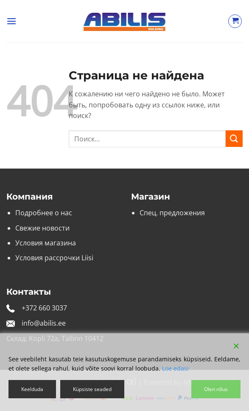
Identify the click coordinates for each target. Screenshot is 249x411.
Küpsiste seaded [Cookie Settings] (92, 389)
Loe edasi (175, 368)
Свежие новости (42, 228)
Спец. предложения (172, 212)
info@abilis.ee (44, 323)
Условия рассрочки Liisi (54, 257)
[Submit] (234, 138)
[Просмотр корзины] (235, 21)
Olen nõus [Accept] (216, 389)
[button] (11, 21)
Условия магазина (45, 243)
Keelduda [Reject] (32, 389)
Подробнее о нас (43, 212)
